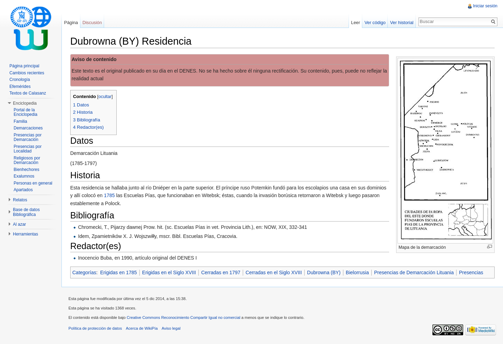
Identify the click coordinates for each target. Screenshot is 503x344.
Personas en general (33, 183)
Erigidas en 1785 (118, 272)
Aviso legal (171, 328)
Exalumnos (24, 176)
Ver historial (402, 22)
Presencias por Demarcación (28, 137)
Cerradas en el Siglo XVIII (274, 272)
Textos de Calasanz (27, 93)
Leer (355, 22)
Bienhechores (26, 169)
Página (71, 22)
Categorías (84, 272)
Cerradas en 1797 (220, 272)
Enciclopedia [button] (25, 103)
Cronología (19, 79)
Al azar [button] (19, 224)
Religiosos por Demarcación (27, 160)
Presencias (471, 272)
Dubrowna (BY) (324, 272)
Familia (20, 121)
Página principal (24, 65)
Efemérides (20, 86)
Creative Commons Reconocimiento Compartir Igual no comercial (183, 317)
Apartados (23, 189)
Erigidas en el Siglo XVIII (169, 272)
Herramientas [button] (25, 234)
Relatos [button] (20, 199)
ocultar (105, 96)
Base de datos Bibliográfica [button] (26, 212)
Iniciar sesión (485, 5)
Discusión (92, 22)
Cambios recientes (26, 72)
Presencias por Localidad (28, 149)
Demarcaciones (28, 128)
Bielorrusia (357, 272)
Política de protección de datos (95, 328)
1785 (109, 195)
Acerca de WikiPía (142, 328)
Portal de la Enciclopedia (25, 112)
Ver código (374, 22)
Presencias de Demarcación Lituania (414, 272)
